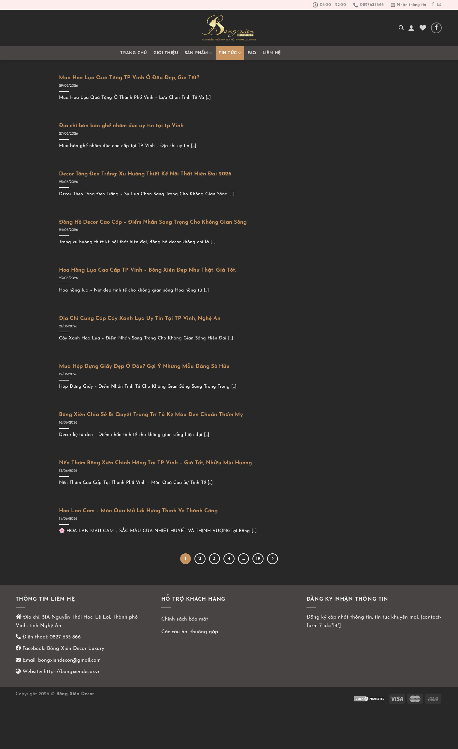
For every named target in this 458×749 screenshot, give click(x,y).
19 (258, 558)
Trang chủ (133, 53)
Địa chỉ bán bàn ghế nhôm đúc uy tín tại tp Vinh (121, 125)
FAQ (252, 53)
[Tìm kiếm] (401, 28)
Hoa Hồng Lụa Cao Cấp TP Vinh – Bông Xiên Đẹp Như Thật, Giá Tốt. (147, 270)
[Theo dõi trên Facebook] (433, 4)
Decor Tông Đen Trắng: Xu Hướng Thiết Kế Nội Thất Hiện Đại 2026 (145, 174)
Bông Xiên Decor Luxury (74, 648)
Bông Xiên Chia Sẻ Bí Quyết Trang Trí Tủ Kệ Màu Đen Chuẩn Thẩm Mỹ (151, 414)
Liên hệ (272, 53)
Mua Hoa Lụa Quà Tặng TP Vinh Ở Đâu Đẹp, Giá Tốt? (129, 78)
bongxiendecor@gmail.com (68, 660)
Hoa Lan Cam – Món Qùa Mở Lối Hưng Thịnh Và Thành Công (138, 511)
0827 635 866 (65, 637)
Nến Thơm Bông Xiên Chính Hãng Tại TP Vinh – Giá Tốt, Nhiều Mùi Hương (155, 463)
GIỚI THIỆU (166, 53)
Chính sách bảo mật (184, 619)
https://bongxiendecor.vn (72, 671)
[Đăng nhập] (411, 28)
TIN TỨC (230, 53)
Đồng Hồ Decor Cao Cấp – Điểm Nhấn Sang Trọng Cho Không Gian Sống (153, 222)
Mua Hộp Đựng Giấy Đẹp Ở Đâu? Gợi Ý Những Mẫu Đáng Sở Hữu (144, 366)
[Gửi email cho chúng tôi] (439, 4)
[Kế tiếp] (272, 558)
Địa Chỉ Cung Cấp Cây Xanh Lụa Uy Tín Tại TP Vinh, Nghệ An (140, 318)
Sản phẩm (199, 53)
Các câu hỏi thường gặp (189, 632)
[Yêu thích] (423, 28)
